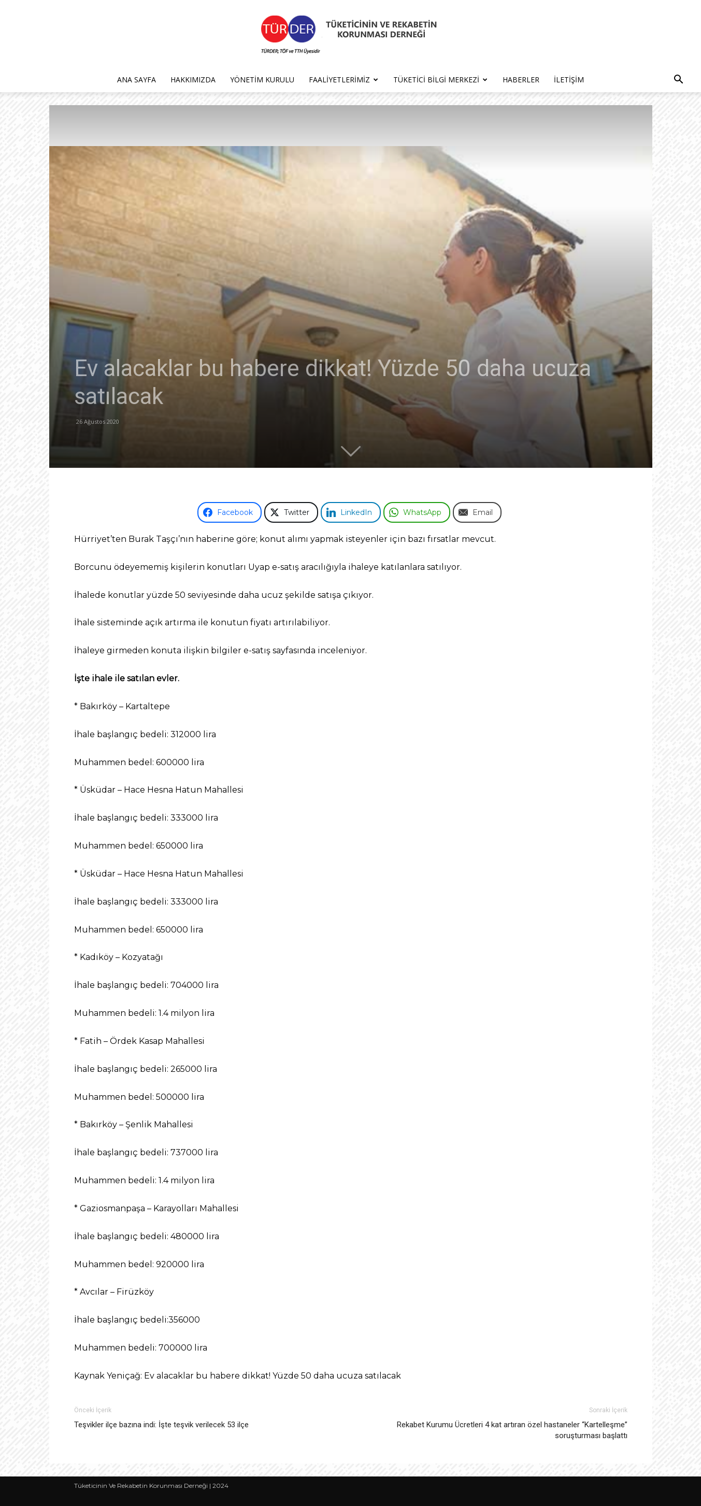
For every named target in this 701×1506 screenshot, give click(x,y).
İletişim (569, 79)
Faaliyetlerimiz (343, 79)
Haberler (521, 79)
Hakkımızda (193, 79)
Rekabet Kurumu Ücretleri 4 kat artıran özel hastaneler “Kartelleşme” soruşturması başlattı (512, 1430)
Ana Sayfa (136, 79)
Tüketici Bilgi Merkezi (440, 79)
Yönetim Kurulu (262, 79)
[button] (678, 80)
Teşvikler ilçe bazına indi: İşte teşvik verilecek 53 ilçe (161, 1424)
